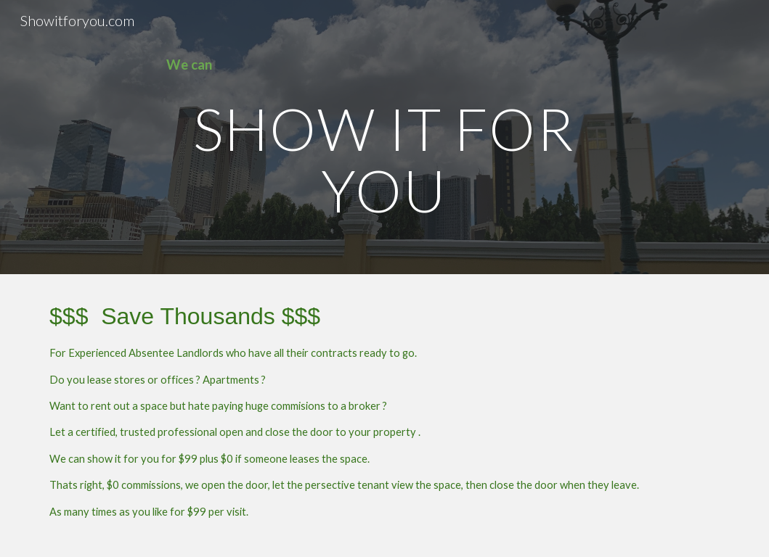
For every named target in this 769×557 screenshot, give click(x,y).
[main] (384, 65)
